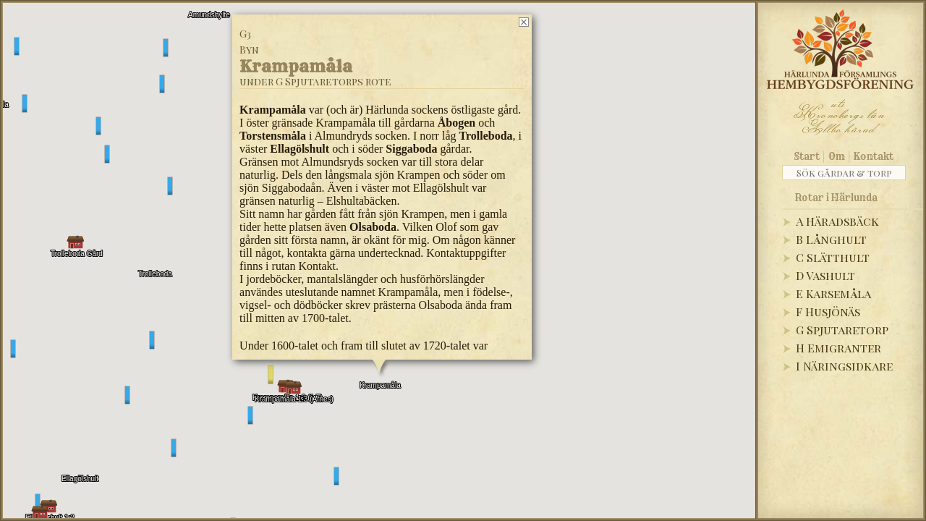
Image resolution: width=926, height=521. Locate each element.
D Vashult (825, 275)
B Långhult (831, 239)
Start (807, 156)
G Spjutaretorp (842, 329)
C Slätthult (833, 257)
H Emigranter (838, 347)
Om (836, 156)
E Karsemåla (833, 293)
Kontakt (873, 156)
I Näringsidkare (844, 365)
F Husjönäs (828, 311)
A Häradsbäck (837, 221)
